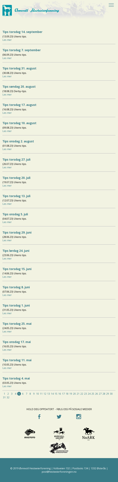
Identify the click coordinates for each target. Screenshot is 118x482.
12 (44, 393)
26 (96, 393)
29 (107, 393)
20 (74, 393)
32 (8, 397)
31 (4, 397)
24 (89, 393)
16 (59, 393)
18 (67, 393)
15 (56, 393)
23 (85, 393)
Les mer (7, 40)
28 (103, 393)
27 (100, 393)
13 (48, 393)
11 (41, 393)
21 (78, 393)
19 (70, 393)
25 (92, 393)
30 (111, 393)
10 (37, 393)
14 (52, 393)
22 (81, 393)
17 (63, 393)
